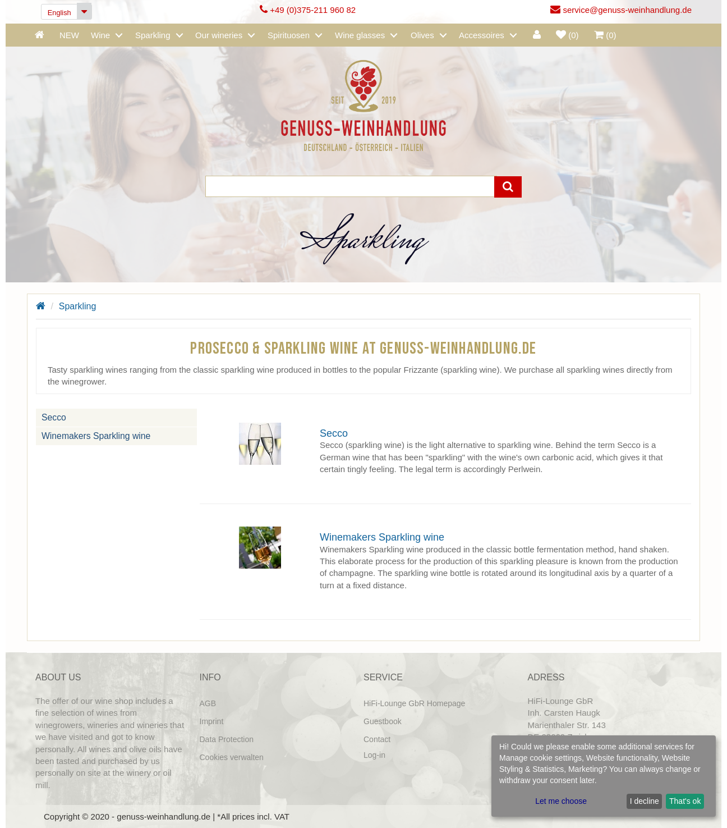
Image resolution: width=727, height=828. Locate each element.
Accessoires (481, 35)
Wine (100, 35)
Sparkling (153, 35)
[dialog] (603, 776)
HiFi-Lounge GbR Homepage (414, 703)
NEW (69, 35)
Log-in (374, 755)
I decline (644, 801)
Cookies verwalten (232, 757)
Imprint (212, 721)
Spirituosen (289, 35)
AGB (208, 703)
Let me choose (561, 801)
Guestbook (383, 721)
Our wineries (218, 35)
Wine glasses (360, 35)
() (567, 35)
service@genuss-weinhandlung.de (621, 10)
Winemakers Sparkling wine (96, 435)
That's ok (685, 801)
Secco (54, 417)
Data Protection (227, 739)
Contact (377, 739)
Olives (422, 35)
